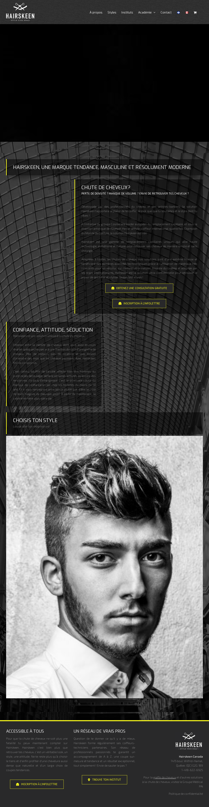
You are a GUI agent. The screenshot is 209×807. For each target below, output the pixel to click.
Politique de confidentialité (186, 793)
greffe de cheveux (164, 777)
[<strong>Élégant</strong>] (104, 437)
